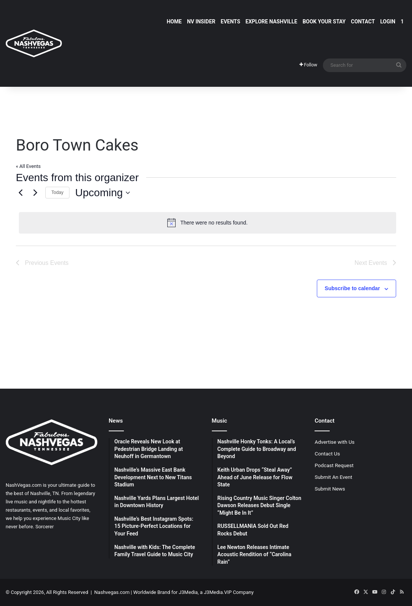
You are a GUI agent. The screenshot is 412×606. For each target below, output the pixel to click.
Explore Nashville (271, 21)
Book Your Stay (324, 21)
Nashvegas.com (112, 592)
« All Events (28, 166)
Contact (363, 21)
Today (57, 192)
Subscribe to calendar (352, 288)
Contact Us (327, 454)
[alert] (207, 222)
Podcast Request (334, 465)
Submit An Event (333, 477)
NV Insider (201, 21)
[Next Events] (35, 192)
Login (387, 21)
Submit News (330, 489)
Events (230, 21)
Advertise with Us (335, 442)
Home (174, 21)
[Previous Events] (20, 192)
